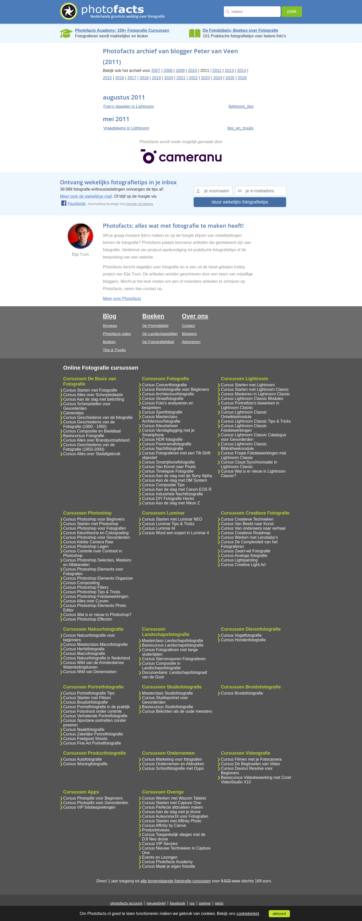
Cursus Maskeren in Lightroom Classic (255, 394)
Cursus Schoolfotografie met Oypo (173, 768)
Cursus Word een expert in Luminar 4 (175, 533)
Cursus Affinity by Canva (164, 825)
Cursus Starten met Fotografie (90, 390)
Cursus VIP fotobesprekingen (89, 807)
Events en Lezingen (159, 857)
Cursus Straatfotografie (163, 398)
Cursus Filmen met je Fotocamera (251, 759)
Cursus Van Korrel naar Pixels (169, 467)
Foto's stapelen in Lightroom (128, 106)
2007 (155, 70)
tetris (219, 903)
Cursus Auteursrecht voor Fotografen (175, 816)
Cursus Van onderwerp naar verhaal (253, 528)
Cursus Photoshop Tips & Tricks (91, 592)
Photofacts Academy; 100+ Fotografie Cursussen (122, 30)
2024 (217, 78)
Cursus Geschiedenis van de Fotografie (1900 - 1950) (89, 424)
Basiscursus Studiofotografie (167, 707)
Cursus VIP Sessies (159, 843)
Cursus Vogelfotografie (241, 635)
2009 (180, 70)
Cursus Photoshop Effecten (87, 619)
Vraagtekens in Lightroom (126, 128)
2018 (144, 78)
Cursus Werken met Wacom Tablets (174, 798)
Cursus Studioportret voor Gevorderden (165, 700)
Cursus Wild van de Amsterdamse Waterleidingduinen (93, 664)
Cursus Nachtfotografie (162, 448)
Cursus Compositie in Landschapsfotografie (161, 665)
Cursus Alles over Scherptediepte (93, 395)
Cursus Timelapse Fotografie (168, 471)
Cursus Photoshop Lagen (86, 546)
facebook (177, 903)
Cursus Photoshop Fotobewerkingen (96, 596)
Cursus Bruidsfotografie (242, 693)
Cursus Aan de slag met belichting (93, 399)
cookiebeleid (247, 913)
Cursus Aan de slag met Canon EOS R (177, 489)
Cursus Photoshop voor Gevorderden (96, 537)
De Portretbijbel (155, 325)
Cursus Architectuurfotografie (168, 394)
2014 (241, 70)
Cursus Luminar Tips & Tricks (168, 524)
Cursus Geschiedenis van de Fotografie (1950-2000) (89, 447)
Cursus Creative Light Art (243, 564)
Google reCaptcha (139, 204)
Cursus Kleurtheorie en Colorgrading (96, 533)
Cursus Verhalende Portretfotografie (95, 716)
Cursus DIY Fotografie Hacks (168, 498)
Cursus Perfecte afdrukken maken (172, 807)
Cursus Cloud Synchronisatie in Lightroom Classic (249, 464)
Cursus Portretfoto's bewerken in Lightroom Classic (250, 405)
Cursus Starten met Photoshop (90, 524)
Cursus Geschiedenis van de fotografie (98, 417)
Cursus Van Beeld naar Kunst (247, 524)
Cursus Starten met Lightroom (248, 385)
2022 (193, 78)
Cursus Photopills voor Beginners (93, 798)
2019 (156, 78)
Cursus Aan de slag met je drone (171, 812)
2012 (217, 70)
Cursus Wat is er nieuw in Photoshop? (97, 614)
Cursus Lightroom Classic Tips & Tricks (256, 421)
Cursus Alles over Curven (86, 601)
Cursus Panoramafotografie (166, 444)
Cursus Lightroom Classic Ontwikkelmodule (244, 414)
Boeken (109, 342)
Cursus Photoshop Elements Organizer (98, 578)
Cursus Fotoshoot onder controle (92, 711)
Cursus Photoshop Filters (86, 587)
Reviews (110, 325)
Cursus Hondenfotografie (243, 640)
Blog (109, 316)
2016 (119, 78)
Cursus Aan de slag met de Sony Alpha (177, 476)
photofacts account (126, 903)
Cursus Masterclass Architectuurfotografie (161, 419)
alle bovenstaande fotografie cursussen (175, 881)
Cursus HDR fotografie (162, 439)
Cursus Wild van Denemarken (90, 672)
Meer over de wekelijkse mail (86, 196)
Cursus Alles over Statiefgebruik (91, 454)
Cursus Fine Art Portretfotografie (92, 743)
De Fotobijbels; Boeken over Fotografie (240, 30)
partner (205, 903)
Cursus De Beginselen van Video (250, 764)
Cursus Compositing (81, 583)
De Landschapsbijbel (159, 333)
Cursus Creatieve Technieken (247, 519)
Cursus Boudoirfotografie (85, 702)
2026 (242, 78)
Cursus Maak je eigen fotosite (168, 866)
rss (192, 903)
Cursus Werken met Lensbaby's (249, 537)
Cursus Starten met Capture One (171, 803)
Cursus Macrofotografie (84, 653)
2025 (229, 78)
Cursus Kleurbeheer (160, 426)
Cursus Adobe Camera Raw (88, 542)
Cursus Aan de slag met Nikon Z (171, 503)
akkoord (279, 914)
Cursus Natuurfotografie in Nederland (96, 658)
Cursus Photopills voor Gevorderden (95, 803)
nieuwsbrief (156, 903)
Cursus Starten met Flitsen (87, 698)
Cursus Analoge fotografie (244, 555)
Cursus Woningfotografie (85, 764)
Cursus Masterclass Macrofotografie (95, 644)
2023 (205, 78)
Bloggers (189, 333)
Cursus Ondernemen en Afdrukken (173, 764)
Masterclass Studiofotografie (167, 693)
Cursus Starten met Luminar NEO (172, 519)
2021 (181, 78)
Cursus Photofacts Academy (167, 862)
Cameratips (73, 413)
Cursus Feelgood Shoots (85, 738)
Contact (188, 325)
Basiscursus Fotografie (83, 435)
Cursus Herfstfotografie (84, 649)
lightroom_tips (241, 106)
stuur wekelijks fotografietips (240, 201)
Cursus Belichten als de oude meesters (177, 711)
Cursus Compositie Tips (163, 485)
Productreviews (155, 830)
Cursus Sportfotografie (162, 412)
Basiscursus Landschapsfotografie (172, 645)
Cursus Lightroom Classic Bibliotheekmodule (244, 446)
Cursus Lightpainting (239, 560)
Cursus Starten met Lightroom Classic (255, 389)
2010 (192, 70)
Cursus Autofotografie (82, 759)
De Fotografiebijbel (158, 342)
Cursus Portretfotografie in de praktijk (96, 707)
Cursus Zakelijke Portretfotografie (93, 734)
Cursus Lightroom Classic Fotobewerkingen (244, 428)
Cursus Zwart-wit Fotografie (245, 551)
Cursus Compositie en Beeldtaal (92, 431)
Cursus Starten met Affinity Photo (171, 821)
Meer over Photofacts (122, 298)
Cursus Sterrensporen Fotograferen (174, 659)
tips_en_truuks (240, 128)
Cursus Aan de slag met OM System (174, 480)
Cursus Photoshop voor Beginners (94, 519)
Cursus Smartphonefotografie (168, 462)
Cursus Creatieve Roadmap (245, 533)
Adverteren (191, 342)
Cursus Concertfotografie (164, 385)
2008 (168, 70)
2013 (229, 70)
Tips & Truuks (114, 350)
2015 (107, 78)
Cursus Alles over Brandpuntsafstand (96, 440)
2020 (168, 78)
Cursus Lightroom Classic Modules (252, 398)
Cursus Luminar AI (158, 528)
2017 (131, 78)
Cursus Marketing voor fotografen (172, 759)
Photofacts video (117, 333)
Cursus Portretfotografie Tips (89, 693)
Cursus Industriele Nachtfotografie (172, 494)
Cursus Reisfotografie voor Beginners (175, 389)
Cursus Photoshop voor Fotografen (94, 528)
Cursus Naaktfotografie (84, 729)
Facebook (73, 203)
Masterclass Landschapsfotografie (172, 640)
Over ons (195, 316)
